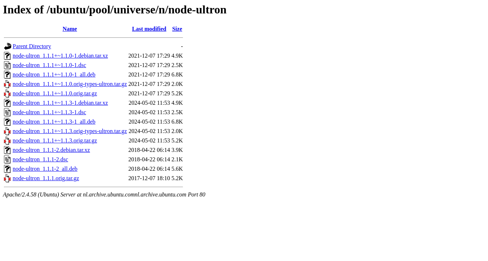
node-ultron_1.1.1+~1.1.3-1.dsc (49, 112)
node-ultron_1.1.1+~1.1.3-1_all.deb (54, 122)
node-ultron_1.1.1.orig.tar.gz (46, 178)
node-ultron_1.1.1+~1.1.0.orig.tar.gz (55, 93)
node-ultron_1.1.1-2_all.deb (45, 169)
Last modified (149, 29)
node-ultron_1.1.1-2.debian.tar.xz (51, 150)
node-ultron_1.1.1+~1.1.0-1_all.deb (54, 74)
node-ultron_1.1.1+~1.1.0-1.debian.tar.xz (60, 56)
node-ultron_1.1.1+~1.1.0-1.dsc (49, 65)
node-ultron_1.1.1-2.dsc (40, 159)
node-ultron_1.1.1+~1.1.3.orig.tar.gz (55, 140)
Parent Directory (32, 46)
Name (70, 29)
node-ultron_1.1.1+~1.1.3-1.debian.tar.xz (60, 103)
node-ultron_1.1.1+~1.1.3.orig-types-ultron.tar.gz (70, 131)
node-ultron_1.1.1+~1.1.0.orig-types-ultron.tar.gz (70, 84)
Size (177, 29)
